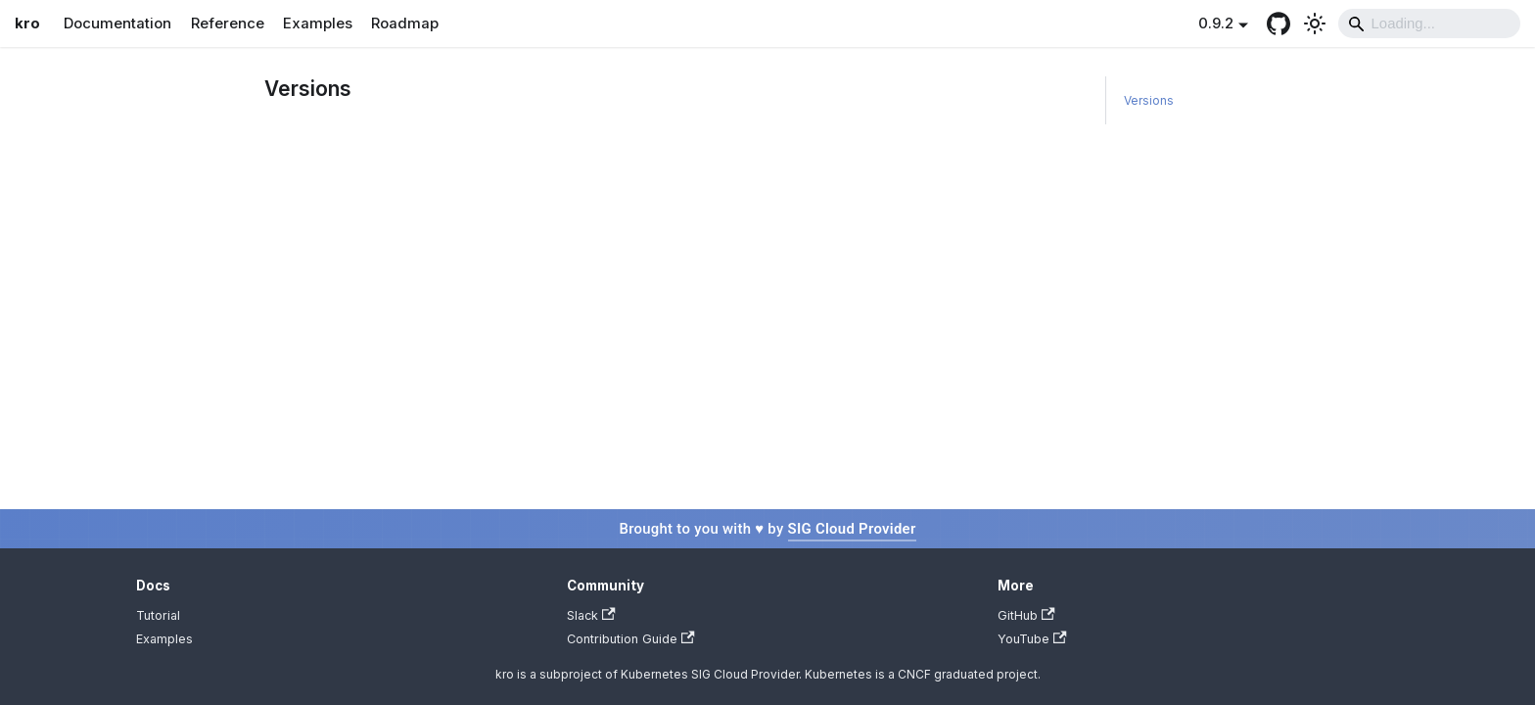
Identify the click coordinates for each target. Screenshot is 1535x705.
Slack (591, 615)
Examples (317, 23)
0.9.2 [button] (1215, 23)
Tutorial (158, 615)
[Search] (1429, 23)
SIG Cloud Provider (852, 529)
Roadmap (405, 23)
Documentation (117, 23)
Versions (1149, 100)
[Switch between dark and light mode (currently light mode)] (1314, 23)
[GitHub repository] (1278, 23)
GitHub (1026, 615)
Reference (227, 23)
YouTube (1032, 639)
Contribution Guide (631, 639)
